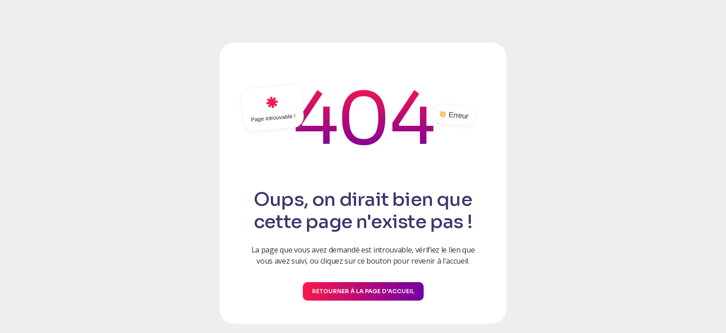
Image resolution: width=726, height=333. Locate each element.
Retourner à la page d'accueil (363, 291)
